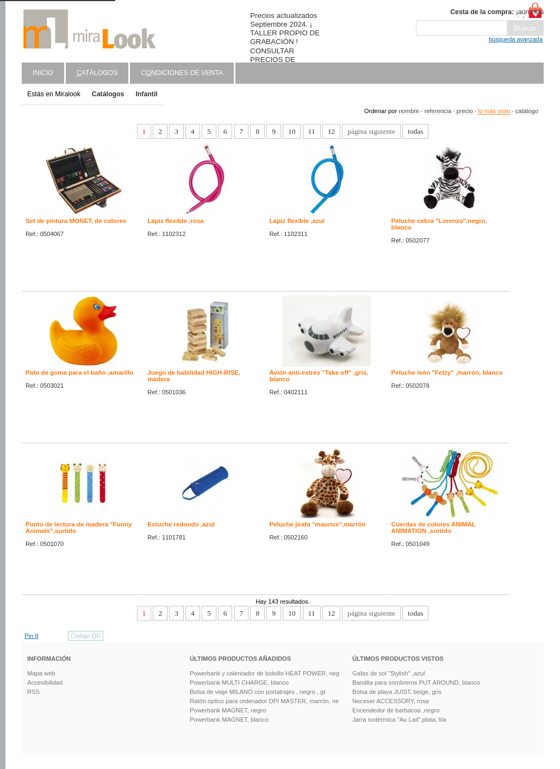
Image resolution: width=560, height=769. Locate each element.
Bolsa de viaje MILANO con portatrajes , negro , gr (258, 692)
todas (415, 131)
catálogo (526, 111)
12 (331, 131)
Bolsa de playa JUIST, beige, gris (396, 692)
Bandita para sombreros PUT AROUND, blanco (416, 682)
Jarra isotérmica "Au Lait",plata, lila (399, 719)
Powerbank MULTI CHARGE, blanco (239, 682)
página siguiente (371, 131)
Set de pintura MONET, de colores (76, 221)
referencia (437, 111)
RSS (33, 692)
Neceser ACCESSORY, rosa (390, 701)
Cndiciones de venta (182, 73)
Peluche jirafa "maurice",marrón (317, 524)
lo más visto (494, 111)
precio (464, 111)
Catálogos (108, 94)
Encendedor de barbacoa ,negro (395, 710)
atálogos (97, 73)
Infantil (146, 94)
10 (291, 131)
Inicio (43, 73)
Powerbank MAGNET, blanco (229, 719)
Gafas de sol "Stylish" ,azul (388, 673)
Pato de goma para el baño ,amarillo (79, 372)
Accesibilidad (45, 682)
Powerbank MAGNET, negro (228, 710)
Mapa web (41, 673)
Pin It (31, 635)
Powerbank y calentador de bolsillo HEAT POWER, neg (264, 673)
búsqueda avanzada (516, 39)
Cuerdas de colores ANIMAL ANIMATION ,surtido (433, 527)
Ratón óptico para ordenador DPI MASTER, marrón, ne (264, 701)
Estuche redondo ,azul (181, 524)
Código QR (86, 635)
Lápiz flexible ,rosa (175, 221)
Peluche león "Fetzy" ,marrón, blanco (447, 372)
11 (311, 131)
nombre (409, 111)
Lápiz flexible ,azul (297, 221)
